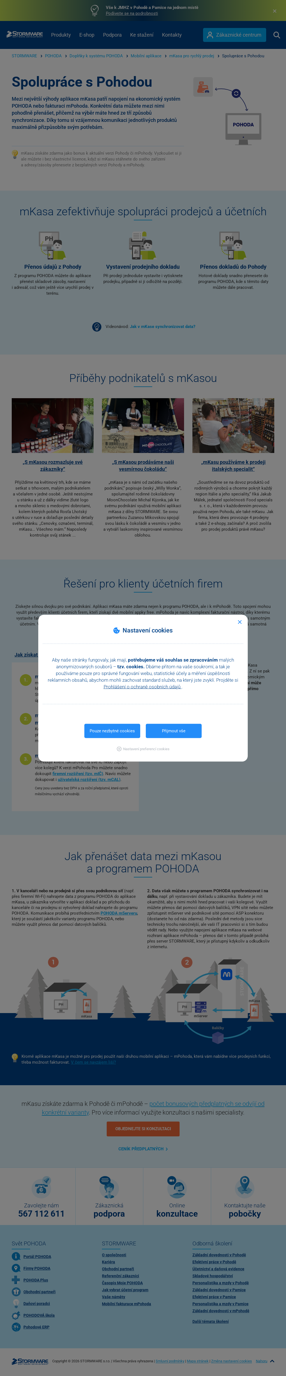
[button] (143, 749)
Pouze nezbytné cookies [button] (112, 730)
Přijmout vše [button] (173, 730)
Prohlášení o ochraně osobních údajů (143, 686)
